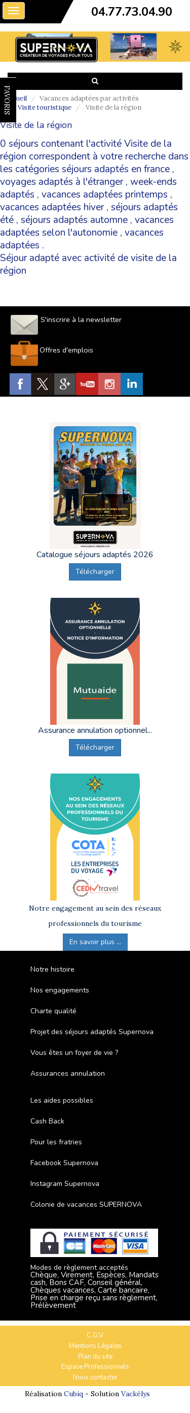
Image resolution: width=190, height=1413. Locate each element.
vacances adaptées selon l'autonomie (87, 226)
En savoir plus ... (95, 942)
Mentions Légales (95, 1346)
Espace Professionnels (95, 1366)
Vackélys (135, 1393)
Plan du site (95, 1356)
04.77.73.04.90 (131, 12)
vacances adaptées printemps (105, 194)
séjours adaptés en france (116, 169)
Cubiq (73, 1393)
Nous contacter (95, 1377)
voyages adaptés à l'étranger (61, 181)
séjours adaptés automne (74, 220)
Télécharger (95, 571)
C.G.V (95, 1335)
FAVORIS (7, 100)
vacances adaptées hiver (52, 207)
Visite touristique (44, 107)
